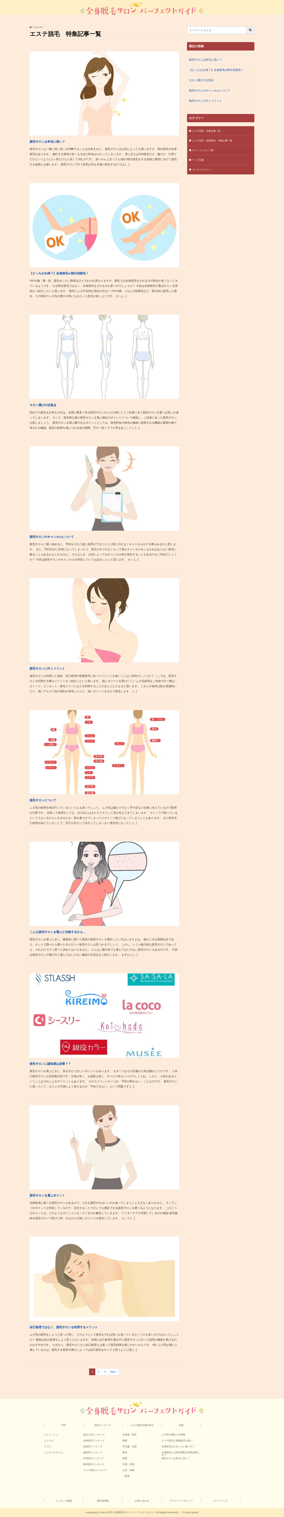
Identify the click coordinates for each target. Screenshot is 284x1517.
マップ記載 (199, 162)
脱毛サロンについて (52, 799)
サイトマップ (220, 1500)
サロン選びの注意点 (51, 404)
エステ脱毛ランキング (95, 1470)
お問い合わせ (142, 1500)
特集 (181, 1425)
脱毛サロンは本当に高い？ (59, 141)
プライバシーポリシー (181, 1500)
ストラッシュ (51, 1434)
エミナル (48, 1440)
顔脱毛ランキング (92, 1446)
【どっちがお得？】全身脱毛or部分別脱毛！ (77, 272)
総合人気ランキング (94, 1434)
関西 (124, 1458)
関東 (124, 1440)
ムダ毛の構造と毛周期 (173, 1434)
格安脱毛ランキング (94, 1464)
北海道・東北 (129, 1434)
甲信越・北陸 (129, 1446)
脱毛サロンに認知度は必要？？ (63, 1063)
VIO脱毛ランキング (93, 1458)
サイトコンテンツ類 (204, 151)
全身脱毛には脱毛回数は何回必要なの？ (180, 1453)
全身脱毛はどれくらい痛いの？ (178, 1446)
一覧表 (126, 1476)
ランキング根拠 (63, 1500)
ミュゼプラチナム (53, 1452)
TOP (63, 1425)
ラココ (47, 1446)
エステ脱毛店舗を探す (142, 1425)
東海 (124, 1452)
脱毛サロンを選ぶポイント (59, 1194)
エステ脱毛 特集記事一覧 (208, 131)
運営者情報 (103, 1500)
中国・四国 (128, 1464)
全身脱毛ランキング (94, 1440)
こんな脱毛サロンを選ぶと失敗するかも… (76, 931)
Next (112, 1371)
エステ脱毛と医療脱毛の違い (177, 1440)
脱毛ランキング (102, 1425)
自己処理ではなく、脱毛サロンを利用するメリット (85, 1326)
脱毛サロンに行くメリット (59, 668)
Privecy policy (190, 1512)
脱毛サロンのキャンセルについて (66, 536)
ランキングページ (203, 172)
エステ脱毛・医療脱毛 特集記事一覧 (215, 141)
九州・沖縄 (128, 1470)
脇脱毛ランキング (92, 1452)
